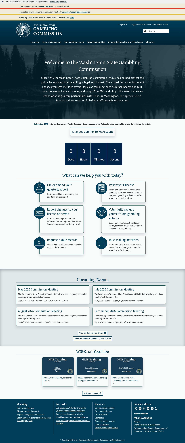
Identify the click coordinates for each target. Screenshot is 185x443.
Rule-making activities (124, 240)
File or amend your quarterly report (59, 187)
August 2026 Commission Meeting (40, 311)
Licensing (35, 42)
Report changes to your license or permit (62, 212)
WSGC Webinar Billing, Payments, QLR (58, 379)
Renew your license (121, 185)
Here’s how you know (58, 2)
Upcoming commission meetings (76, 12)
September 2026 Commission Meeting (119, 311)
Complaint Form (102, 424)
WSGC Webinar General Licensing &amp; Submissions (92, 379)
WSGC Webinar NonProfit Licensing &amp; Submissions (126, 380)
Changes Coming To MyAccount (92, 132)
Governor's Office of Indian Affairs (149, 431)
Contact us (99, 418)
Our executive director (104, 408)
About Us (150, 42)
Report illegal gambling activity (69, 414)
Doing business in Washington (147, 425)
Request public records (62, 240)
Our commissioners (103, 411)
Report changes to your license (30, 414)
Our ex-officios (101, 414)
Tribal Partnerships (96, 42)
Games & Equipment (52, 42)
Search (145, 31)
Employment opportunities (106, 428)
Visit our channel (92, 393)
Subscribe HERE (41, 124)
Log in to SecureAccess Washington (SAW (149, 25)
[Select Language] (114, 24)
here (72, 17)
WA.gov (137, 421)
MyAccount (45, 6)
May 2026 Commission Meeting (38, 289)
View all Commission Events (91, 333)
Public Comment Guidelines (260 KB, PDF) (92, 338)
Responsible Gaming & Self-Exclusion (125, 42)
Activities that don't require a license (72, 417)
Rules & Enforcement (74, 42)
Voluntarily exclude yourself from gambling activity (124, 214)
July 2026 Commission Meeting (114, 289)
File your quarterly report (28, 411)
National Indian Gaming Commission (151, 428)
